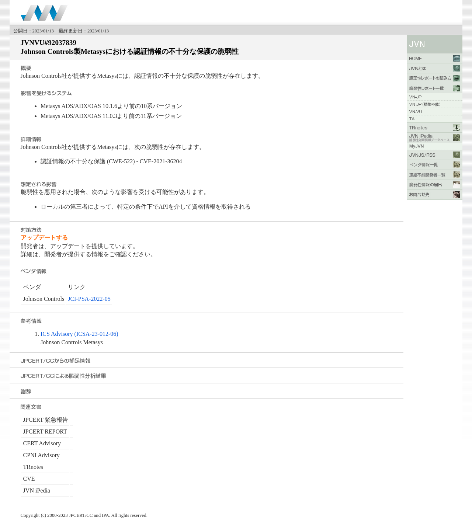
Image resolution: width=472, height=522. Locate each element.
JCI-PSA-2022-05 (89, 299)
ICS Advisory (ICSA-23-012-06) (79, 334)
